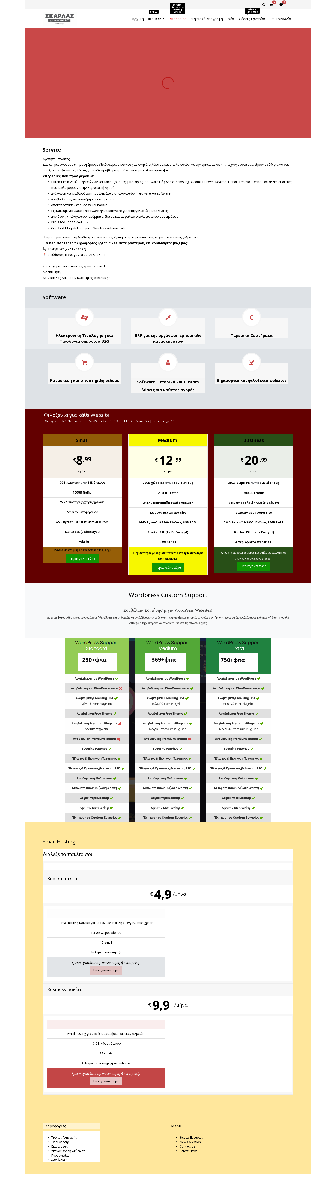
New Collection (190, 1142)
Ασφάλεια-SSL (61, 1160)
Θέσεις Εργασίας (191, 1137)
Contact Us (187, 1146)
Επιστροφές (59, 1146)
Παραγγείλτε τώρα (82, 559)
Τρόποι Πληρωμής (64, 1137)
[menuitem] (138, 18)
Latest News (188, 1151)
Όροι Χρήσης (60, 1142)
